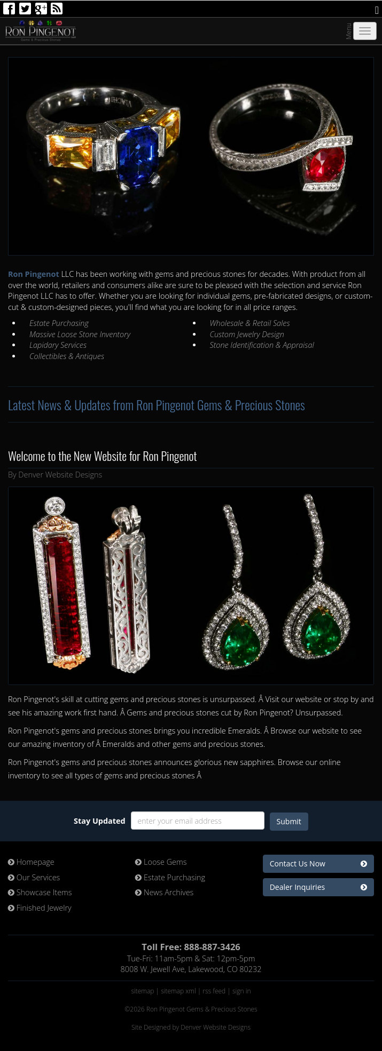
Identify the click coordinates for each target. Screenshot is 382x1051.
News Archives (164, 892)
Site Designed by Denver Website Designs (191, 1027)
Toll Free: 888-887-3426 (191, 947)
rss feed (213, 991)
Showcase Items (40, 892)
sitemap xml (178, 991)
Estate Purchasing (170, 877)
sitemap (142, 991)
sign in (241, 991)
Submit (289, 821)
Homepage (31, 862)
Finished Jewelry (40, 908)
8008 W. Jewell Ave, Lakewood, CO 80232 (191, 969)
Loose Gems (160, 862)
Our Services (34, 877)
